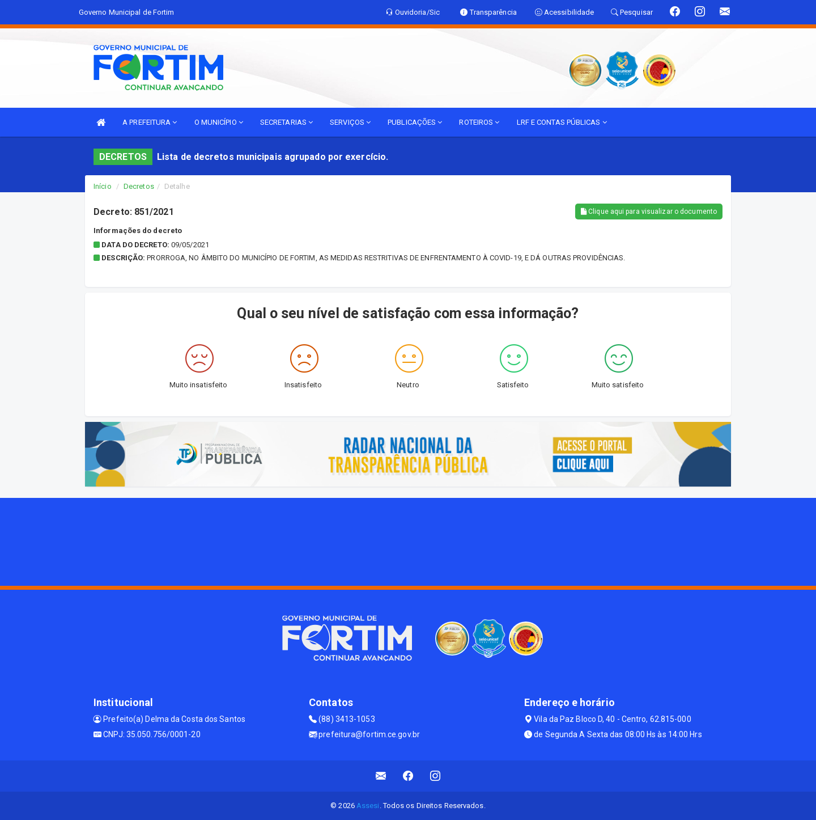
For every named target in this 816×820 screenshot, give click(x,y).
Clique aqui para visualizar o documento (649, 211)
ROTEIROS (479, 122)
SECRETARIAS (286, 122)
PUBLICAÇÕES (415, 122)
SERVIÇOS (350, 122)
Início (103, 186)
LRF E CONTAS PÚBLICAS (562, 122)
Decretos (139, 186)
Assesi (368, 805)
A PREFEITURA (149, 122)
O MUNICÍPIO (218, 122)
